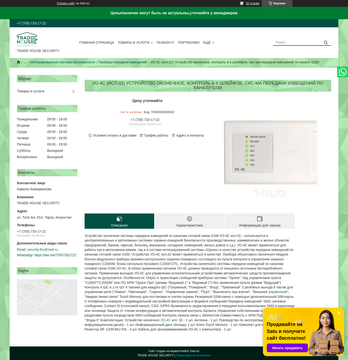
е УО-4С (165, 320)
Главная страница (96, 42)
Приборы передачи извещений (122, 62)
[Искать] (325, 43)
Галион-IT (165, 42)
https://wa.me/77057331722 (55, 255)
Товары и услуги (133, 42)
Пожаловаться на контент (193, 355)
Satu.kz (194, 351)
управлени (276, 292)
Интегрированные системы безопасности (62, 62)
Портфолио (188, 42)
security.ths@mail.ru (42, 249)
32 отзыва (252, 3)
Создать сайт (66, 3)
